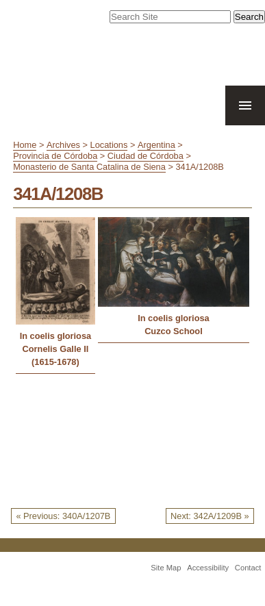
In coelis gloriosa (56, 336)
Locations (109, 145)
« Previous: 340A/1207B (63, 516)
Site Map (166, 568)
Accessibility (208, 568)
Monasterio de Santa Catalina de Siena (89, 167)
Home (24, 145)
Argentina (156, 145)
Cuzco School (173, 331)
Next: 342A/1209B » (210, 516)
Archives (63, 145)
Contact (248, 568)
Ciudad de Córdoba (146, 156)
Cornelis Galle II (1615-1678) (56, 355)
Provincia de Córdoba (55, 156)
